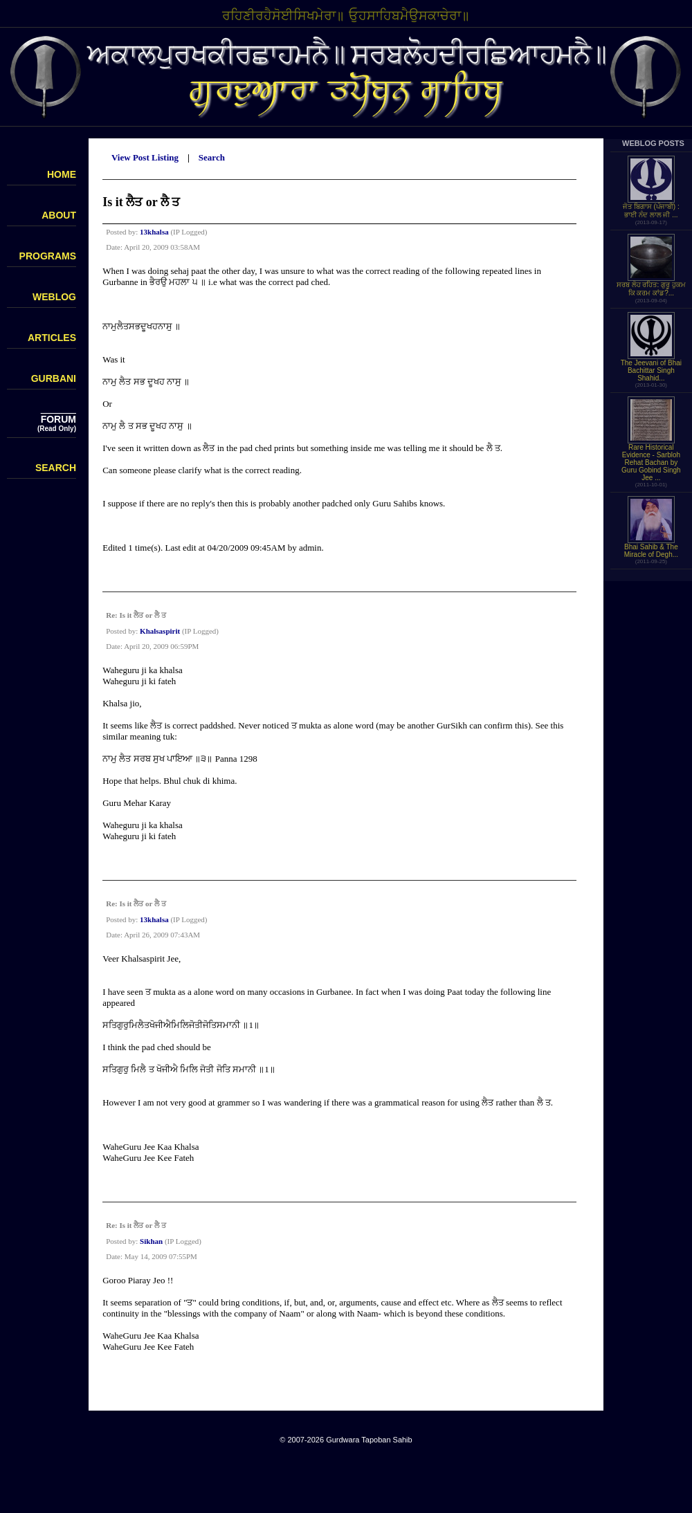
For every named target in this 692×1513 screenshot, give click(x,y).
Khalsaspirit (160, 631)
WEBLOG (54, 296)
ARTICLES (52, 337)
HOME (61, 174)
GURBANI (53, 378)
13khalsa (154, 232)
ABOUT (59, 215)
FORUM (58, 419)
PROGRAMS (47, 256)
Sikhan (151, 1241)
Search (212, 157)
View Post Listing (145, 157)
